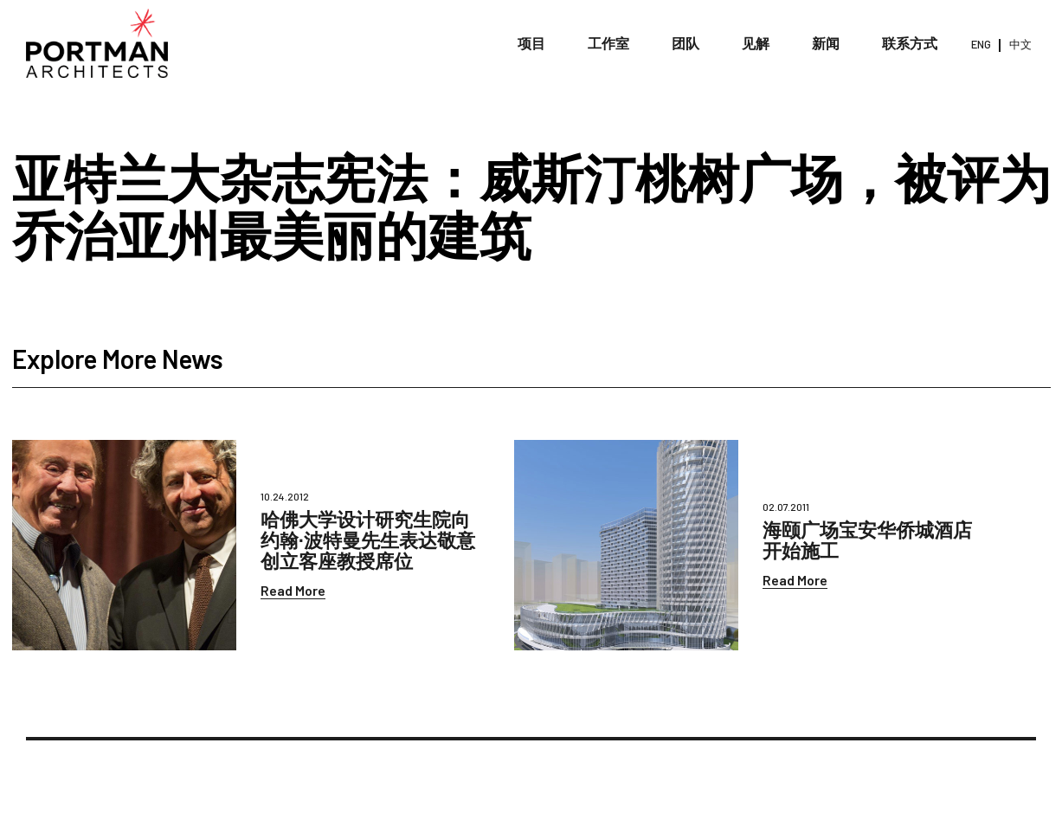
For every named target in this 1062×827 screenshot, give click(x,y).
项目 (531, 43)
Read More (293, 590)
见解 (755, 43)
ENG (981, 44)
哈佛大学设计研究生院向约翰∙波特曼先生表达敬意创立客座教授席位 (368, 539)
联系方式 (909, 43)
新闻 (826, 43)
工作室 (608, 43)
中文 (1020, 44)
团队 (685, 43)
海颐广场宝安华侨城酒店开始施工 (867, 539)
